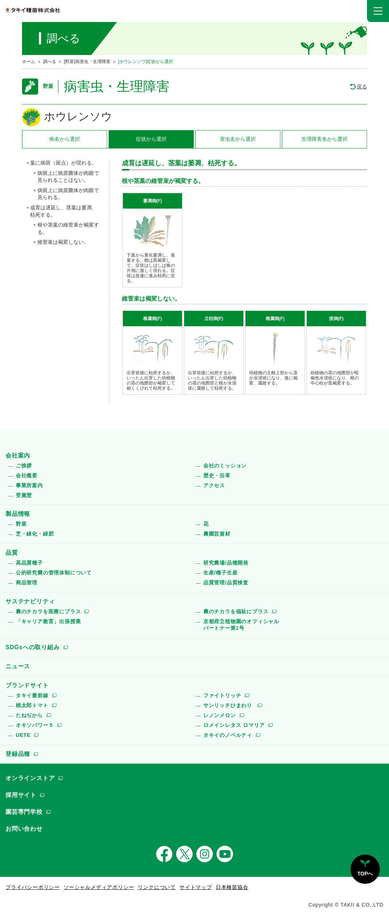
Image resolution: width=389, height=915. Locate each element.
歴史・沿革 (216, 475)
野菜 (21, 524)
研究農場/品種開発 (225, 563)
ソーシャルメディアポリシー (98, 887)
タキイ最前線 (32, 695)
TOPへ (365, 874)
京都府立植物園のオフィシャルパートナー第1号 (241, 624)
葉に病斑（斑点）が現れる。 (63, 163)
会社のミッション (225, 465)
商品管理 (26, 582)
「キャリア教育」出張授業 (48, 621)
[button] (378, 11)
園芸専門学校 (24, 812)
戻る (362, 86)
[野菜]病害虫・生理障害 (87, 61)
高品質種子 (29, 563)
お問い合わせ (24, 829)
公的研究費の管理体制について (54, 573)
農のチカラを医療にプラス (48, 611)
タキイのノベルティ (227, 735)
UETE (23, 735)
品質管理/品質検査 (225, 582)
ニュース (18, 666)
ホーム (28, 61)
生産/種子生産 (220, 573)
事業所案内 (29, 485)
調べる (49, 61)
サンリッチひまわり (228, 705)
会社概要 (26, 475)
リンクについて (157, 887)
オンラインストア (30, 778)
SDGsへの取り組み (33, 647)
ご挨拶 (24, 465)
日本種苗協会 (232, 887)
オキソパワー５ (35, 725)
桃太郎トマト (32, 705)
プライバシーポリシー (33, 887)
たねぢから (29, 715)
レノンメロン (219, 715)
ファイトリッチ (222, 695)
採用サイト (21, 795)
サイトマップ (195, 887)
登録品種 (18, 754)
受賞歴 (24, 495)
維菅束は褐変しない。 (63, 242)
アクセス (214, 485)
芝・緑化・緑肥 (35, 534)
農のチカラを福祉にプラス (236, 611)
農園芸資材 (216, 534)
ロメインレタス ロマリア (234, 725)
